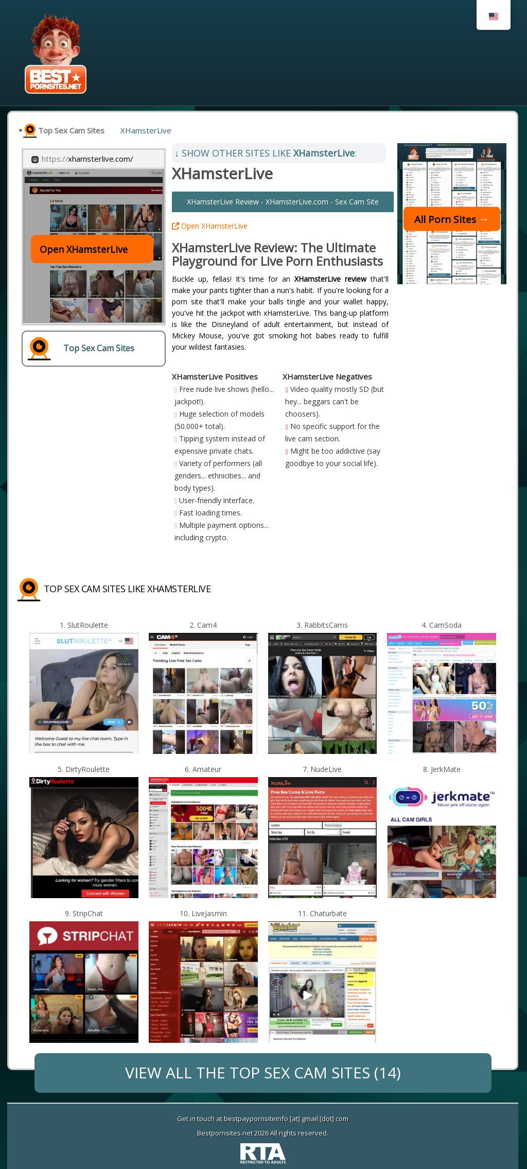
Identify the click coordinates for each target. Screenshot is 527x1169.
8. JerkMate (442, 769)
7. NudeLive (322, 769)
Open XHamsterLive (210, 226)
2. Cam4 (203, 625)
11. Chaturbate (322, 913)
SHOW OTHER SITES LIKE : (265, 153)
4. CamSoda (441, 625)
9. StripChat (84, 913)
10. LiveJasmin (203, 913)
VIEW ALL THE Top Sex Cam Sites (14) (263, 1072)
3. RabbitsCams (322, 625)
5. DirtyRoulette (84, 769)
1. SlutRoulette (84, 625)
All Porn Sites (445, 219)
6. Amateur (203, 769)
